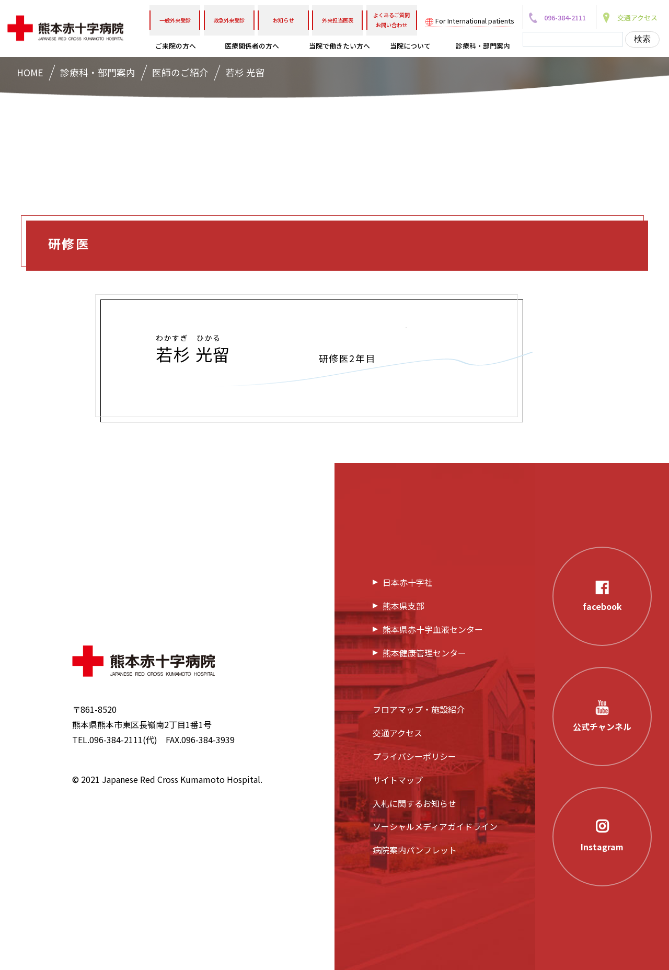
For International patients (474, 21)
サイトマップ (398, 779)
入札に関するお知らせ (414, 803)
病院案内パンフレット (415, 850)
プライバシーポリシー (414, 756)
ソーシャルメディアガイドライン (435, 826)
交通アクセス (397, 732)
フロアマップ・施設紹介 (419, 709)
